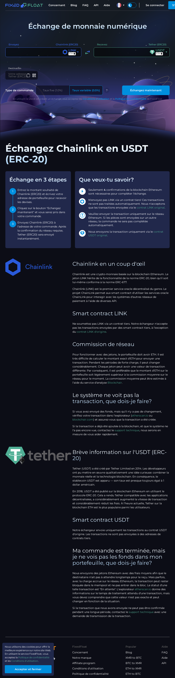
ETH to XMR (133, 669)
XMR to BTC (134, 658)
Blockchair (115, 383)
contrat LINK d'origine (91, 332)
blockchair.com (82, 420)
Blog (74, 5)
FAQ (85, 5)
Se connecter (155, 5)
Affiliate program (83, 664)
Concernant (56, 5)
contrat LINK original (151, 208)
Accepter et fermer (31, 668)
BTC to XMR (134, 664)
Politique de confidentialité (130, 99)
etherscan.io (140, 416)
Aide (107, 5)
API (96, 5)
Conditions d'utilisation (96, 99)
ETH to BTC (133, 674)
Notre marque (81, 658)
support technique (127, 431)
